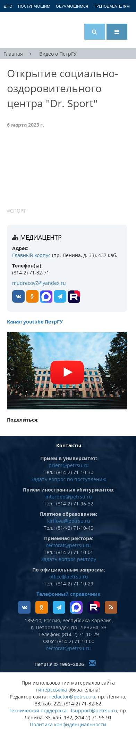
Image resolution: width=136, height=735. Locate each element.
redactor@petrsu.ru (72, 696)
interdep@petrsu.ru (68, 496)
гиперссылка (51, 689)
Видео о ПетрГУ (58, 53)
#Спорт (16, 210)
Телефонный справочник (68, 594)
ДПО (8, 6)
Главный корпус (31, 255)
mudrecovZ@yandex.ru (39, 283)
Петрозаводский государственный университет (33, 30)
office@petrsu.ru (68, 576)
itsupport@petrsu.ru (93, 710)
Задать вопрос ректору (68, 559)
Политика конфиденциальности (68, 724)
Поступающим (34, 6)
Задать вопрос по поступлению (69, 479)
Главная (13, 53)
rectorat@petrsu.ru (68, 545)
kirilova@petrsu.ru (68, 521)
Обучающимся (72, 6)
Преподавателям (112, 6)
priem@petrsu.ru (69, 465)
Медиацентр (41, 237)
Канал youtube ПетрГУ (35, 321)
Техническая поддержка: (38, 710)
